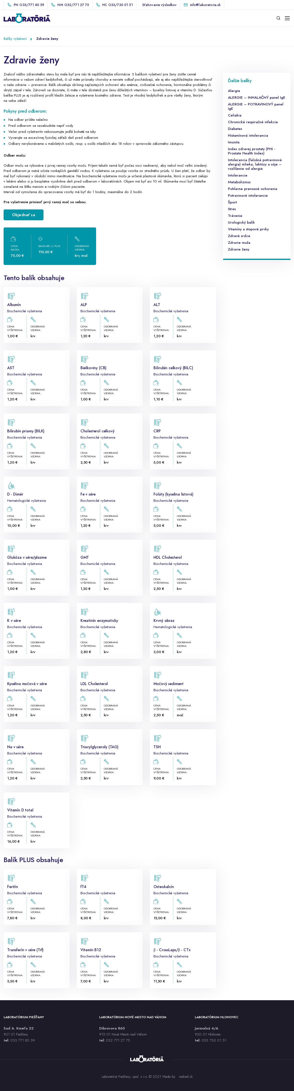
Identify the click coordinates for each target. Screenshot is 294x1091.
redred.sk (186, 1076)
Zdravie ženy (47, 38)
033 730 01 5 (213, 1040)
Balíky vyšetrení (15, 38)
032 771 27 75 (118, 1040)
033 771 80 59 (22, 1040)
